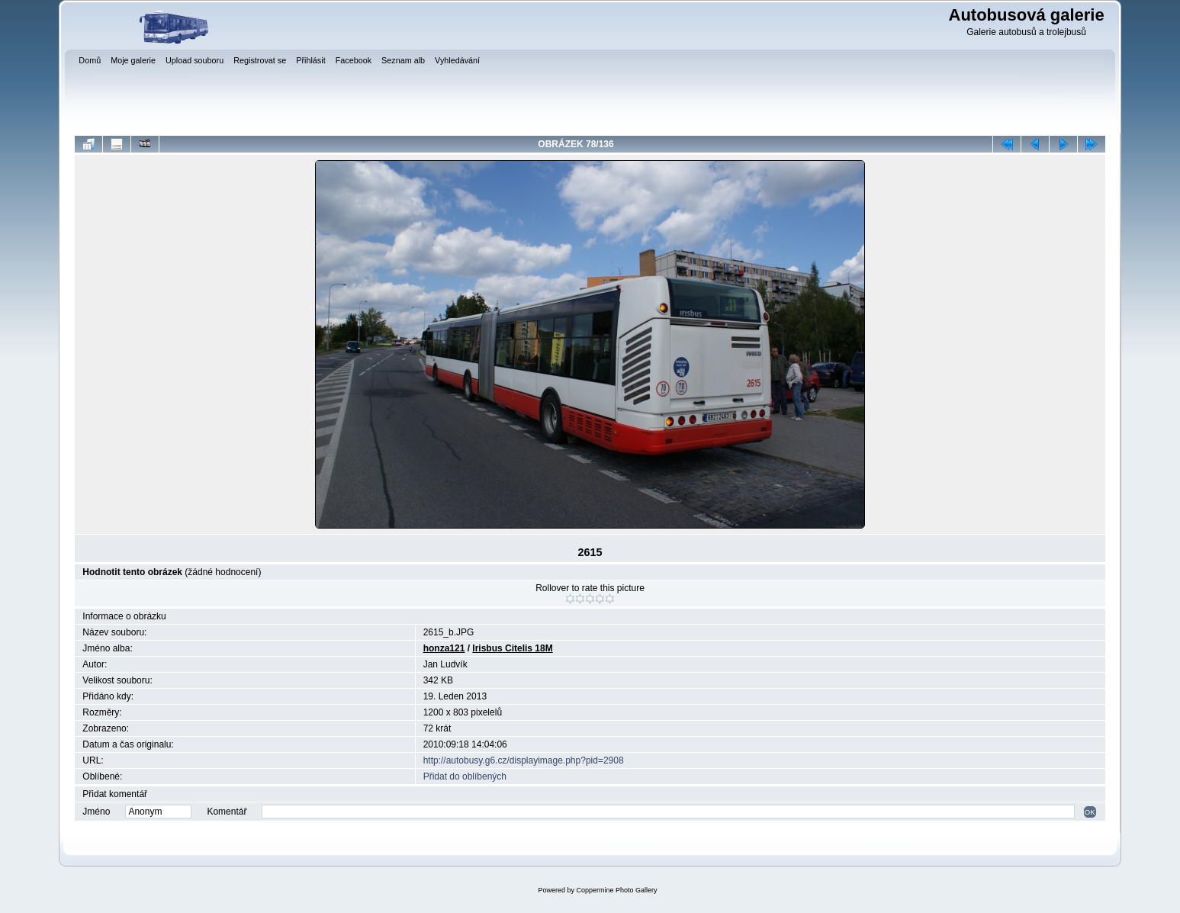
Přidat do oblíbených (464, 776)
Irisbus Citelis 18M (512, 648)
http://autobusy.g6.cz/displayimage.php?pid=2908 (523, 760)
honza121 (444, 648)
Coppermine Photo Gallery (616, 890)
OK (1090, 812)
